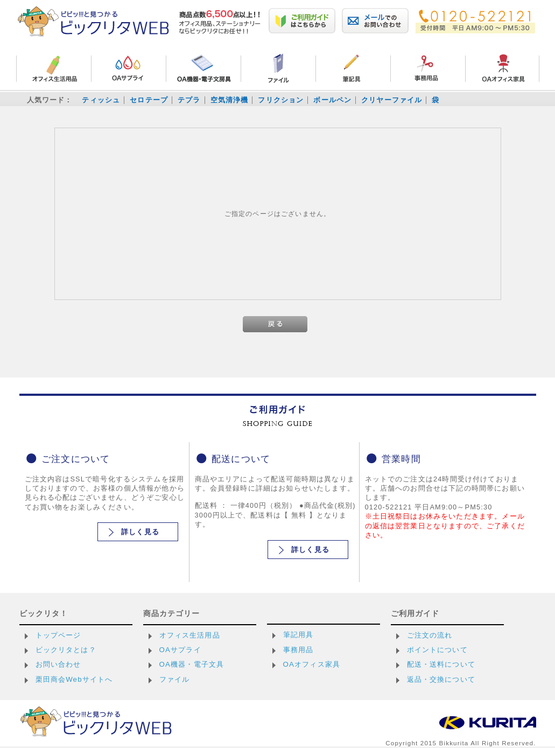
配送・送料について (441, 664)
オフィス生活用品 (189, 635)
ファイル (174, 679)
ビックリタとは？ (66, 650)
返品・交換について (441, 679)
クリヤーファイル (391, 100)
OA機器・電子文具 (191, 664)
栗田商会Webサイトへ (74, 679)
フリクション (281, 100)
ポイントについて (437, 650)
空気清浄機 (229, 100)
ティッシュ (101, 100)
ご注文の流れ (430, 635)
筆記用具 (298, 635)
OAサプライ (180, 650)
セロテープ (149, 100)
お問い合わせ (58, 664)
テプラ (189, 100)
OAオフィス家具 (312, 664)
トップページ (58, 635)
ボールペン (332, 100)
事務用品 (298, 650)
